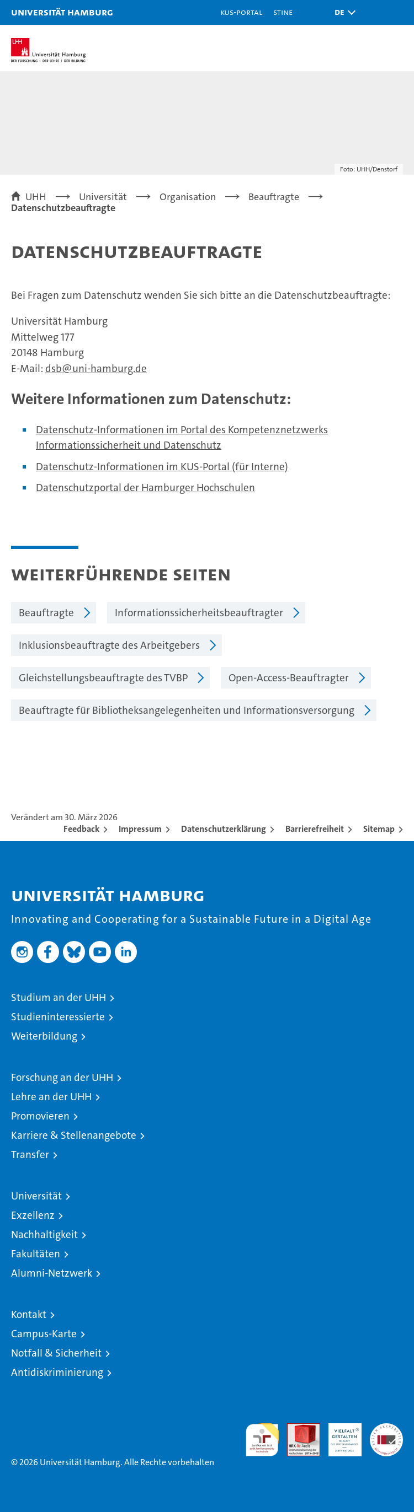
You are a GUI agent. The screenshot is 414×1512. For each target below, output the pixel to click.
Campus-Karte (44, 1334)
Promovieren (40, 1116)
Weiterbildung (44, 1036)
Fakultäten (35, 1254)
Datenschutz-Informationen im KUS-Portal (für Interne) (162, 466)
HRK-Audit (338, 1434)
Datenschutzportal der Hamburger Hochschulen (145, 487)
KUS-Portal (241, 12)
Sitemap (379, 829)
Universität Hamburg (62, 12)
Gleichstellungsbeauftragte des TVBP (103, 678)
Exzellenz (33, 1215)
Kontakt (28, 1314)
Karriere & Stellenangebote (73, 1135)
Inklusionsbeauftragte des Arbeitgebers (109, 645)
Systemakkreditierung (386, 1429)
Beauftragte (46, 613)
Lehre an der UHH (51, 1097)
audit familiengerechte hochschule (262, 1439)
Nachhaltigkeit (44, 1234)
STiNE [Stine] (283, 12)
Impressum (140, 829)
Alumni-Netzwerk (51, 1273)
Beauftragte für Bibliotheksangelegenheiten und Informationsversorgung (186, 710)
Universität (36, 1196)
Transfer (30, 1154)
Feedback (81, 829)
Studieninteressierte (58, 1017)
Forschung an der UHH (62, 1077)
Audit (297, 1429)
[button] (342, 12)
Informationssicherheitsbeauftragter (199, 613)
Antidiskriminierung (57, 1372)
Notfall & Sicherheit (56, 1353)
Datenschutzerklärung (223, 829)
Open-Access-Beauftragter (289, 678)
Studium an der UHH (58, 997)
